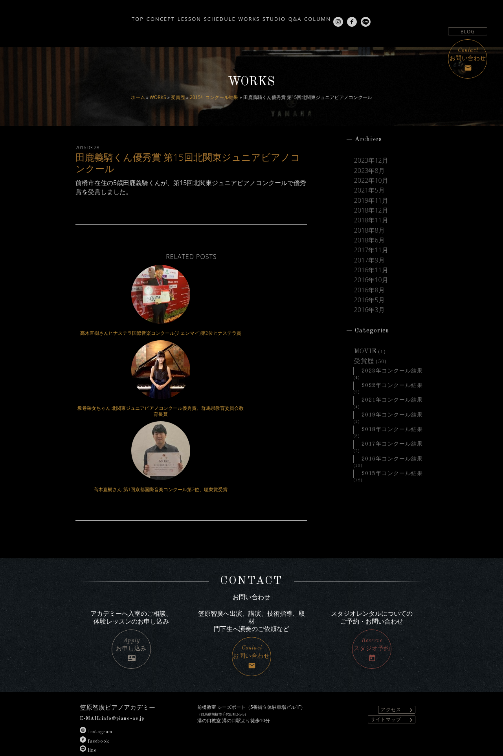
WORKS (158, 97)
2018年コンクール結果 (392, 439)
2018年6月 (369, 244)
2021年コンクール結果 (392, 409)
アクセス (398, 673)
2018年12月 (371, 213)
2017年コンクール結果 (392, 455)
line (88, 714)
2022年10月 (371, 181)
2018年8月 (369, 233)
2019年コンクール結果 (392, 425)
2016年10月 (371, 285)
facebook (94, 705)
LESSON (166, 16)
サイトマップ (393, 683)
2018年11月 (371, 223)
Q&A (309, 16)
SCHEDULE (206, 16)
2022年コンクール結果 (392, 394)
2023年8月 (369, 171)
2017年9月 (369, 265)
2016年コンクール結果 (392, 470)
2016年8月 (369, 296)
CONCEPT (128, 16)
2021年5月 (369, 192)
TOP (96, 16)
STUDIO (278, 16)
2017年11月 (371, 254)
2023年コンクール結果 (392, 379)
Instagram (96, 696)
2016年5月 (369, 306)
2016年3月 (369, 317)
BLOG (468, 31)
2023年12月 (371, 160)
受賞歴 (178, 97)
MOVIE (365, 359)
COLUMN (340, 16)
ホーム (138, 97)
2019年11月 (371, 202)
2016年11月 (371, 275)
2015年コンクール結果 (214, 97)
